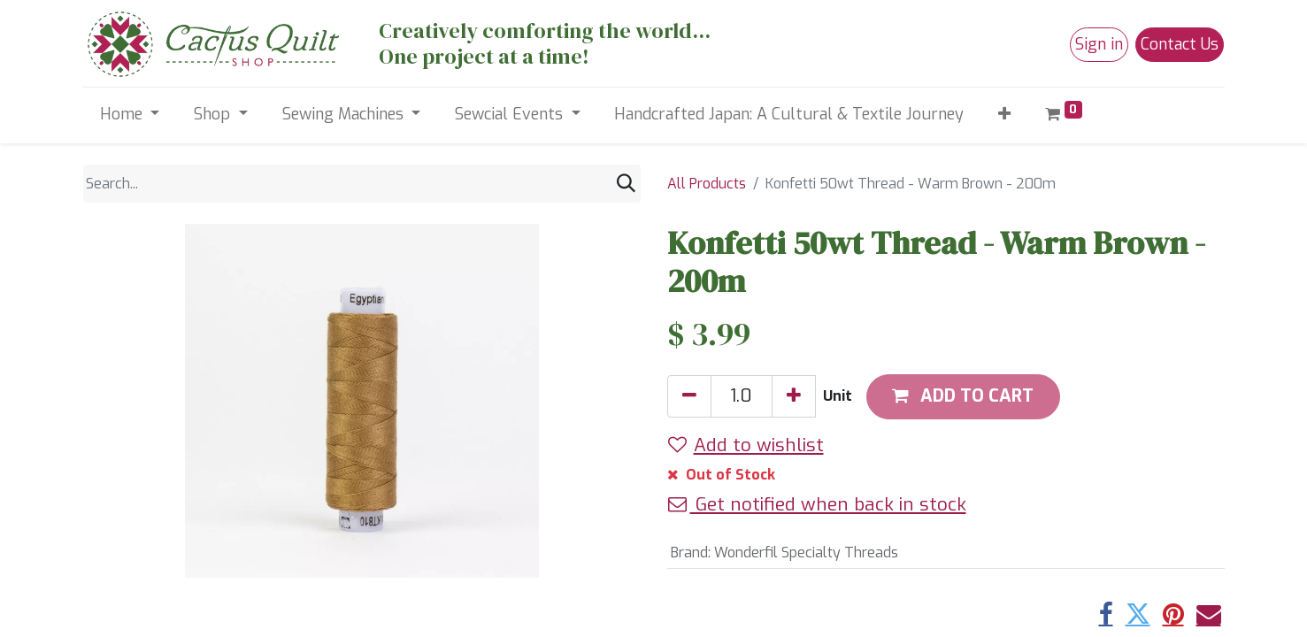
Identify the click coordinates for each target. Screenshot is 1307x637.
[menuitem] (789, 114)
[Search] (626, 184)
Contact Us (1180, 44)
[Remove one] (689, 396)
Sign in (1099, 44)
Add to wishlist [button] (746, 445)
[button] (1004, 114)
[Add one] (794, 396)
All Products (706, 183)
